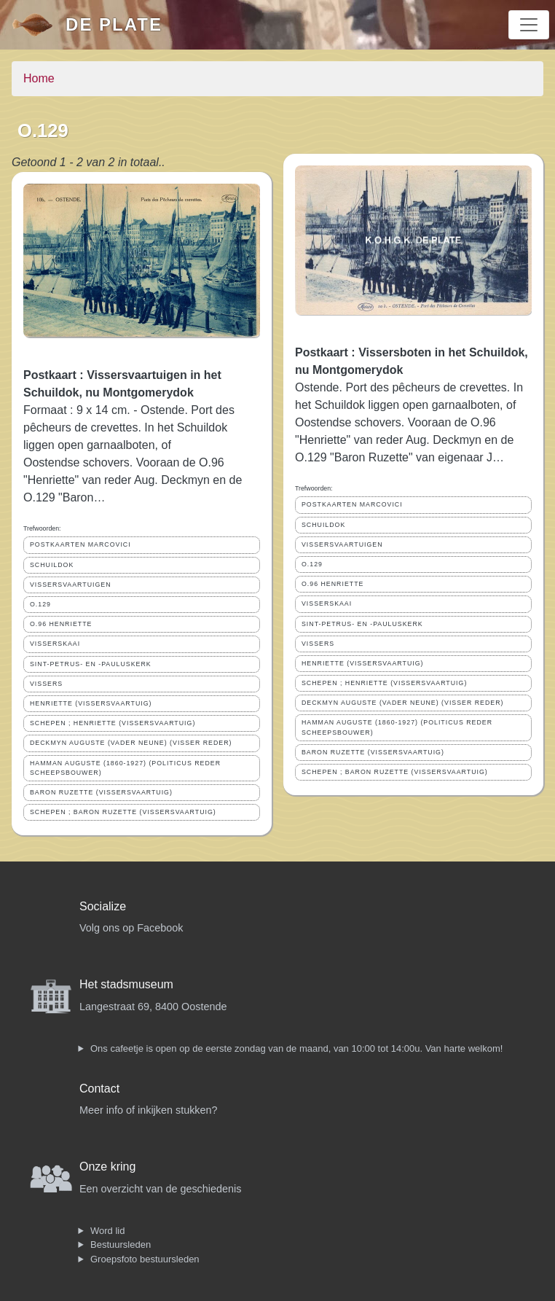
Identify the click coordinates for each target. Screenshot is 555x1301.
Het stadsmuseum (126, 984)
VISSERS (46, 683)
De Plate (114, 24)
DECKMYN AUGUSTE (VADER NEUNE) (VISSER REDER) (131, 742)
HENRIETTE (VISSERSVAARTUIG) (90, 703)
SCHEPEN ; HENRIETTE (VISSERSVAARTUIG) (112, 723)
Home (39, 78)
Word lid (107, 1230)
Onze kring (107, 1166)
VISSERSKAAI (55, 643)
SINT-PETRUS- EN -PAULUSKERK (90, 664)
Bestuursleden (120, 1244)
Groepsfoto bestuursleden (145, 1259)
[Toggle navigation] (528, 24)
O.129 (40, 604)
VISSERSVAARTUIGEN (70, 584)
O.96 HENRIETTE (61, 624)
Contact (99, 1088)
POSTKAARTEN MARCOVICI (80, 544)
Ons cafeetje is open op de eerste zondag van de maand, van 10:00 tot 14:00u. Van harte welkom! (296, 1048)
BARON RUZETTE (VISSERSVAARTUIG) (101, 792)
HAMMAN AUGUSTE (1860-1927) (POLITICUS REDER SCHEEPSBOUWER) (125, 767)
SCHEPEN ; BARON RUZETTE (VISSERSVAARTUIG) (123, 812)
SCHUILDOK (52, 565)
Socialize (102, 906)
